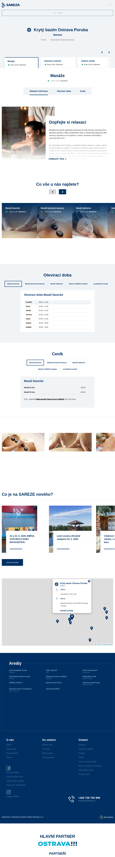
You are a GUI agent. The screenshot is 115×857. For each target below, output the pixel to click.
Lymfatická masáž (100, 284)
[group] (21, 62)
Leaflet (98, 650)
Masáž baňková (56, 284)
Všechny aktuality (12, 568)
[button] (72, 623)
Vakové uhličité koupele (78, 284)
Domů (43, 40)
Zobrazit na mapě (66, 616)
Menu (57, 13)
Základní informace (39, 91)
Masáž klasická (13, 284)
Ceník (82, 91)
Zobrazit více (57, 159)
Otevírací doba (64, 91)
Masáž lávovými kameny (35, 284)
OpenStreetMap (108, 650)
